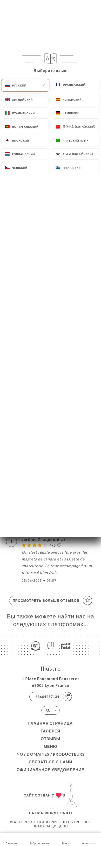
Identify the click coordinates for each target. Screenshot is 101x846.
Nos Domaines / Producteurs (51, 754)
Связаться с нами (50, 762)
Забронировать (39, 839)
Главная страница (50, 723)
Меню (50, 746)
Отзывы (50, 738)
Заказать (12, 839)
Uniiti (66, 813)
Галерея (51, 731)
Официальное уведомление (50, 769)
